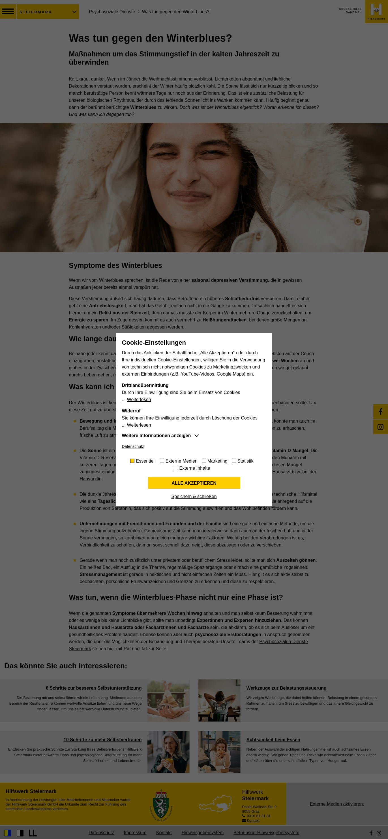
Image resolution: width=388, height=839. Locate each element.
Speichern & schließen (193, 496)
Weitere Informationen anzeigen (156, 435)
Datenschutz (133, 446)
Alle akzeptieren (194, 483)
